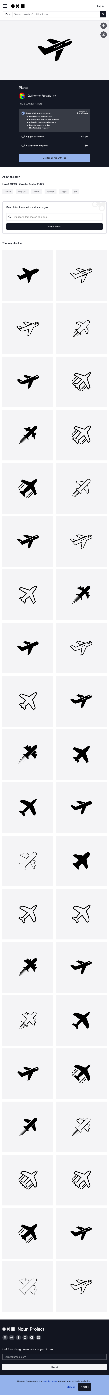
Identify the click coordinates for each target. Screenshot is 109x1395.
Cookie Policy (50, 1381)
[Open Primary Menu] (5, 6)
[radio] (54, 120)
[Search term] (56, 14)
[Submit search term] (103, 14)
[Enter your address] (54, 1357)
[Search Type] (7, 14)
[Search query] (54, 217)
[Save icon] (103, 26)
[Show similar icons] (103, 34)
